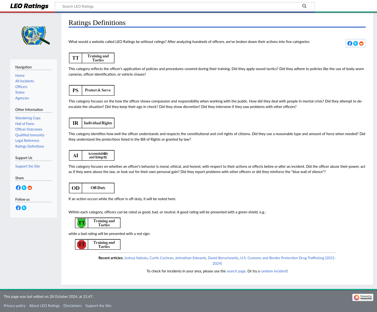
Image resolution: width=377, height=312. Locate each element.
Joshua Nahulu (136, 258)
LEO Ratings (29, 6)
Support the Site (98, 305)
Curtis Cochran (161, 258)
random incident (274, 271)
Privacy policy (14, 305)
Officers (21, 87)
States (20, 92)
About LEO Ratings (44, 305)
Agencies (22, 98)
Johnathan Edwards (190, 258)
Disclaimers (72, 305)
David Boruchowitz (223, 258)
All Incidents (24, 81)
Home (20, 75)
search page (236, 271)
